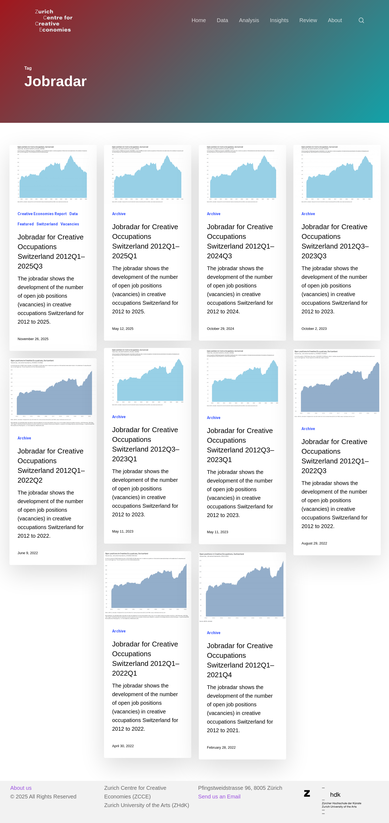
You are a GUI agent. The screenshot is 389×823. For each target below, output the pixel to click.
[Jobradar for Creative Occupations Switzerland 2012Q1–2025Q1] (147, 243)
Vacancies (70, 224)
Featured (26, 224)
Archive (119, 214)
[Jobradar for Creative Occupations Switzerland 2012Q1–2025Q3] (53, 248)
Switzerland (47, 224)
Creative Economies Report (42, 214)
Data (73, 214)
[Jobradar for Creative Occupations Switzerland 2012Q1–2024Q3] (242, 243)
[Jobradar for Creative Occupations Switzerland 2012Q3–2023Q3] (337, 243)
